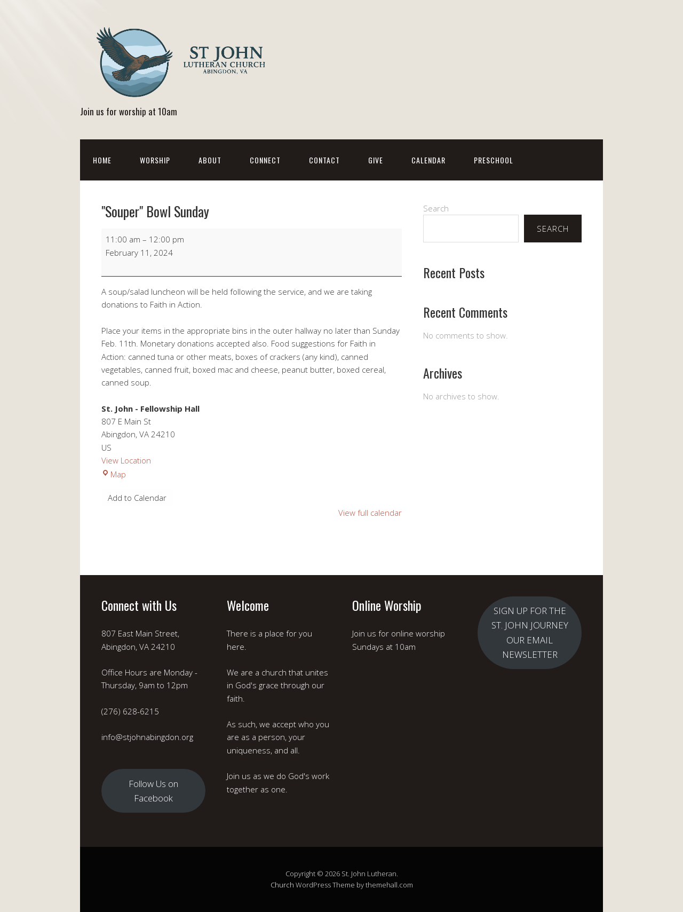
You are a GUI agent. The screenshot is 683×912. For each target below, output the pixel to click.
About (209, 160)
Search (436, 208)
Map (113, 474)
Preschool (493, 160)
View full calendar (370, 512)
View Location (126, 460)
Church (282, 885)
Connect (265, 160)
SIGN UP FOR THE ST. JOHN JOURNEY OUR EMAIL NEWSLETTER (529, 632)
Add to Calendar (137, 497)
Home (102, 160)
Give (375, 160)
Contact (324, 160)
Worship (155, 160)
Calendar (428, 160)
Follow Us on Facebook (153, 790)
